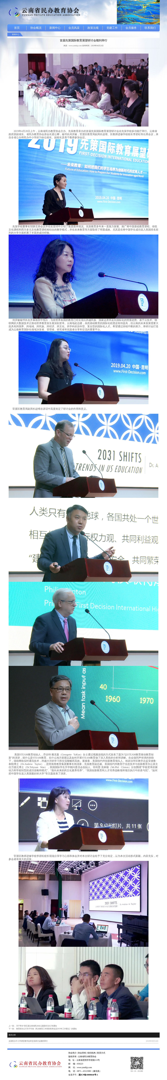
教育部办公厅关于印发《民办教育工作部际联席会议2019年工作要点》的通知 (46, 1029)
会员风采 (74, 27)
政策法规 (93, 27)
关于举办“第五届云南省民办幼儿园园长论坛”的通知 (36, 1026)
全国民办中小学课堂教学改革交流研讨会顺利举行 (28, 1041)
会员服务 (131, 27)
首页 (17, 27)
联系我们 (150, 27)
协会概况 (35, 27)
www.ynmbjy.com (75, 46)
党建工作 (112, 27)
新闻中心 (55, 27)
